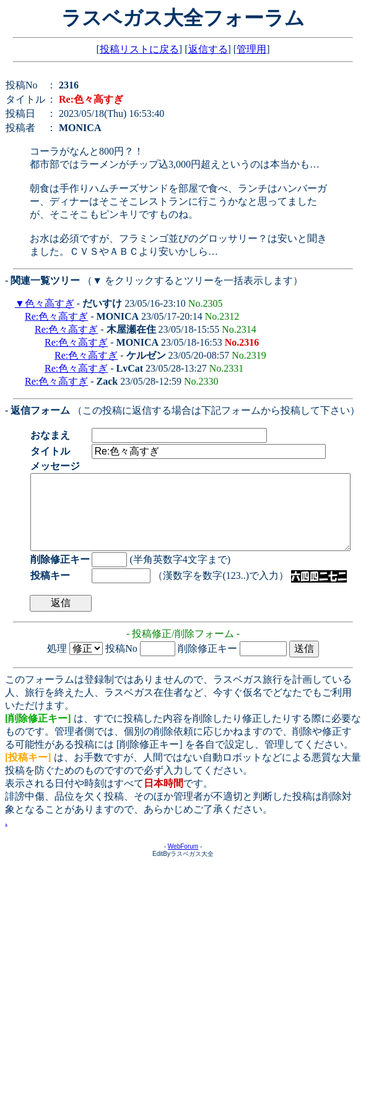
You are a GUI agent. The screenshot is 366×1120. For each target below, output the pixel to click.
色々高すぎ (49, 303)
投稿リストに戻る (139, 49)
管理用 (251, 49)
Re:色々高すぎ (56, 316)
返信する (208, 49)
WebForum (183, 861)
